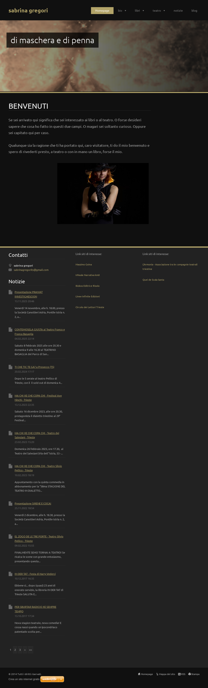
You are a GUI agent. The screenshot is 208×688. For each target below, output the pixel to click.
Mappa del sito (167, 674)
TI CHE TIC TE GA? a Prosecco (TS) (34, 367)
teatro (157, 10)
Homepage (102, 10)
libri (137, 10)
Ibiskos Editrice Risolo (88, 285)
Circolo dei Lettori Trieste (90, 307)
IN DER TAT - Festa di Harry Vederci (35, 573)
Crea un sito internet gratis (24, 679)
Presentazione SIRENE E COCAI (33, 503)
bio (120, 10)
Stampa (195, 674)
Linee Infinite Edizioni (88, 296)
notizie (178, 10)
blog (194, 10)
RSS (183, 674)
